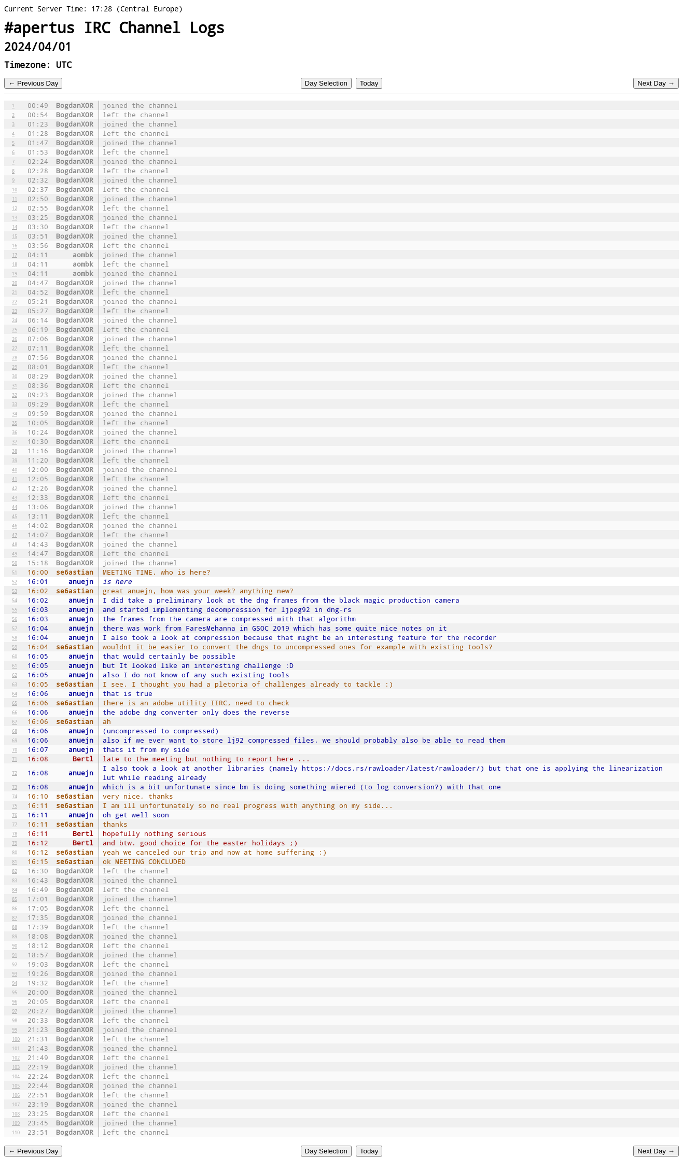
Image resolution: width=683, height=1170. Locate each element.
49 (14, 553)
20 (14, 283)
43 (14, 497)
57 (14, 628)
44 (14, 507)
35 (14, 423)
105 (16, 1085)
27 (14, 348)
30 (14, 376)
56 (14, 619)
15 (14, 236)
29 (14, 367)
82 (14, 871)
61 (14, 665)
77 (14, 824)
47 (14, 535)
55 (14, 609)
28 (14, 357)
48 (14, 544)
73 (14, 787)
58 (14, 637)
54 (14, 600)
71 (14, 759)
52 (14, 581)
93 (14, 973)
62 (14, 675)
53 (14, 591)
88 (14, 927)
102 (16, 1057)
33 (14, 404)
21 (14, 292)
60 (14, 656)
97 (14, 1011)
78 (14, 833)
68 (14, 731)
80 (14, 852)
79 (14, 843)
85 (14, 899)
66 (14, 712)
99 (14, 1029)
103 (16, 1067)
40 (14, 469)
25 (14, 329)
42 (14, 488)
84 (14, 889)
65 (14, 703)
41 (14, 479)
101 (16, 1048)
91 (14, 955)
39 (14, 460)
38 (14, 451)
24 (14, 320)
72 (14, 773)
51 (14, 572)
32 (14, 395)
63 (14, 684)
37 (14, 441)
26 (14, 339)
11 (14, 199)
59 (14, 647)
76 (14, 815)
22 (14, 301)
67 (14, 721)
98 (14, 1020)
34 (14, 413)
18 (14, 264)
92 (14, 964)
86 (14, 908)
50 (14, 563)
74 (14, 796)
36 (14, 432)
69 (14, 740)
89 (14, 936)
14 (14, 227)
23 (14, 311)
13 (14, 217)
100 (16, 1039)
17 (14, 255)
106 (16, 1095)
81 (14, 861)
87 (14, 917)
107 (16, 1104)
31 (14, 385)
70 (14, 749)
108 (16, 1113)
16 (14, 245)
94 (14, 983)
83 (14, 880)
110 (16, 1132)
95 (14, 992)
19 (14, 273)
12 (14, 208)
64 (14, 693)
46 (14, 525)
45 (14, 516)
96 (14, 1001)
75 (14, 805)
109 (16, 1123)
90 (14, 945)
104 (16, 1076)
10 (14, 189)
